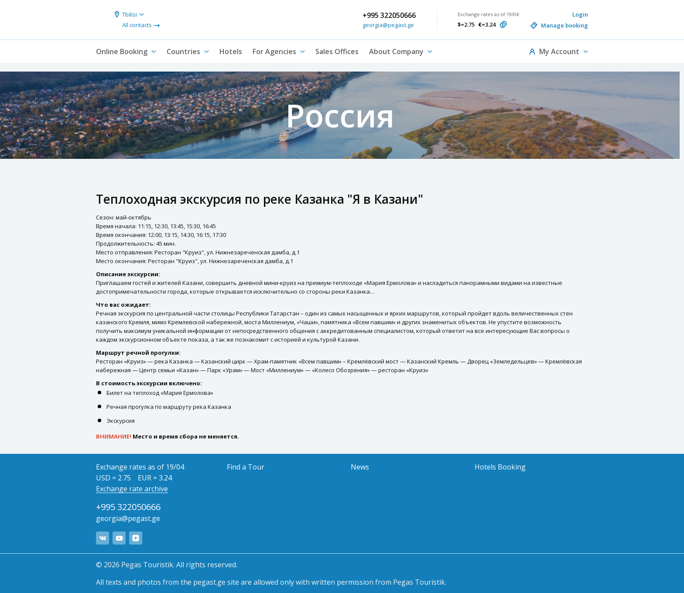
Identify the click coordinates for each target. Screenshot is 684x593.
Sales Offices (337, 51)
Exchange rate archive (132, 489)
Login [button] (580, 14)
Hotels (230, 51)
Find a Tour (245, 467)
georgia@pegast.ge (388, 25)
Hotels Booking (500, 467)
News (360, 467)
